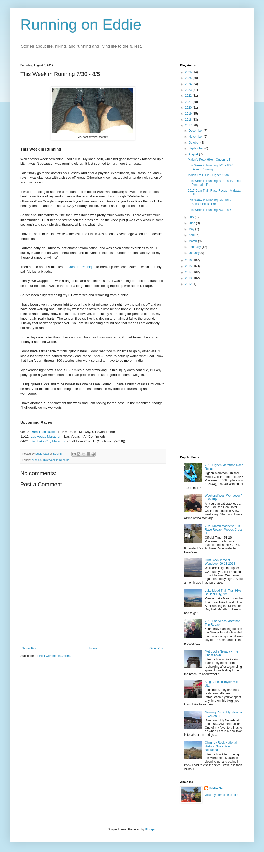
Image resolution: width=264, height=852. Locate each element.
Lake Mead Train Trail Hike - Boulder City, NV (224, 592)
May (192, 229)
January (194, 253)
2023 (189, 90)
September (196, 148)
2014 (189, 272)
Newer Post (29, 648)
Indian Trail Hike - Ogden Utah (208, 175)
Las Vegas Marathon (45, 436)
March (193, 241)
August (194, 154)
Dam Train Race (42, 432)
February (195, 247)
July (192, 217)
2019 (189, 113)
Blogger (150, 829)
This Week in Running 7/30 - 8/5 (209, 210)
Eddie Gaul (217, 788)
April (192, 235)
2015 (189, 266)
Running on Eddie (80, 24)
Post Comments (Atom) (55, 656)
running (36, 459)
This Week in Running (56, 459)
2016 (189, 260)
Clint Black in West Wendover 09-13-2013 (220, 561)
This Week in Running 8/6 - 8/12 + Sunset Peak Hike (211, 202)
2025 (189, 78)
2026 (189, 72)
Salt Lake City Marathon (48, 441)
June (192, 223)
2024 (189, 84)
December (196, 130)
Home (93, 648)
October (194, 142)
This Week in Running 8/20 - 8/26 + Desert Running (212, 167)
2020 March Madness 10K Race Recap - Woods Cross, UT (224, 529)
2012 (189, 284)
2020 (189, 107)
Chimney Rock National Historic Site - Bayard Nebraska (221, 746)
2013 (189, 278)
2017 (189, 125)
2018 (189, 119)
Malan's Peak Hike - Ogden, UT (209, 159)
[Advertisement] (92, 621)
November (196, 136)
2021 (189, 102)
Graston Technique (81, 267)
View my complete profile (221, 795)
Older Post (156, 648)
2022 (189, 95)
